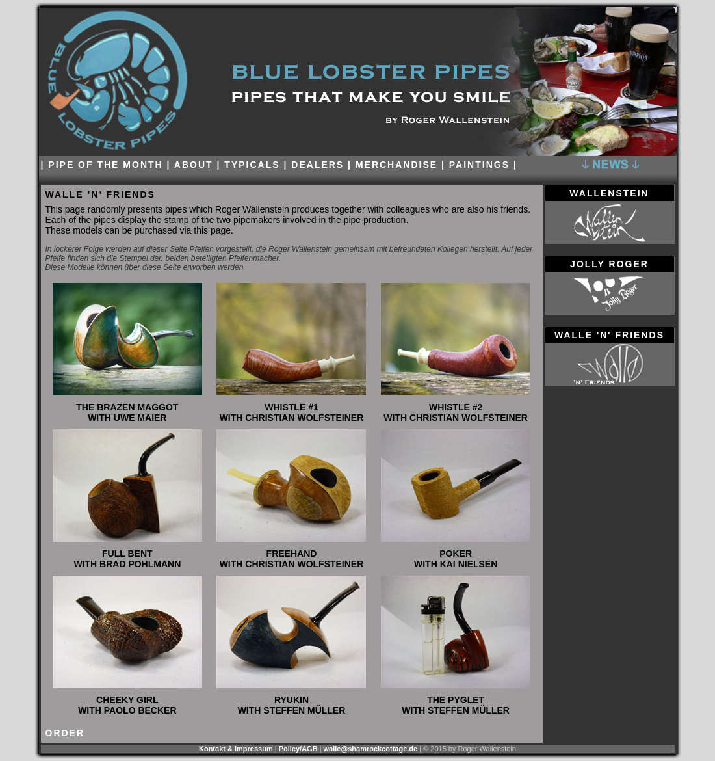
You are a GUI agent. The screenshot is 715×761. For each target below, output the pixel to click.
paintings (479, 164)
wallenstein (609, 193)
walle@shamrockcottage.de (371, 749)
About (195, 164)
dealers (317, 164)
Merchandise (396, 164)
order (65, 733)
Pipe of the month (105, 164)
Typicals (252, 164)
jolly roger (609, 264)
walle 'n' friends (609, 335)
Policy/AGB (298, 749)
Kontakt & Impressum (236, 749)
